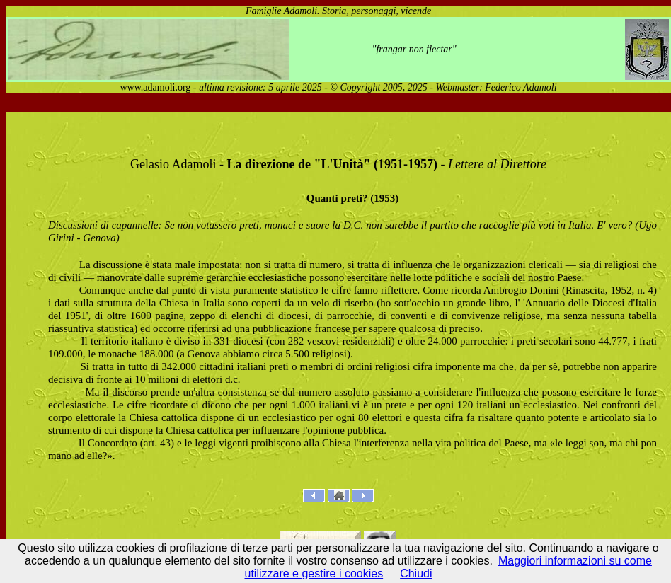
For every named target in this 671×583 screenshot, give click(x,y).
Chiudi (416, 573)
